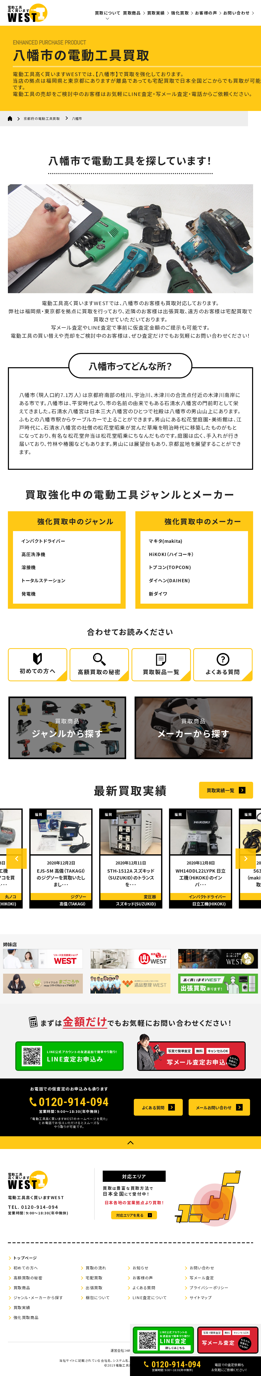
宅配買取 (94, 1279)
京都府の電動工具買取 (42, 118)
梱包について (98, 1299)
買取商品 (132, 13)
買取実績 (156, 13)
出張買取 (94, 1289)
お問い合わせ (236, 13)
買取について (108, 13)
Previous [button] (16, 860)
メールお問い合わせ (213, 1109)
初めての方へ (26, 1269)
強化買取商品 (26, 1319)
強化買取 (180, 13)
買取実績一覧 (220, 792)
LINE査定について (150, 1299)
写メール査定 (202, 1279)
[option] (61, 860)
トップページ (25, 1259)
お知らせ (140, 1269)
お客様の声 (206, 13)
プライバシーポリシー (209, 1289)
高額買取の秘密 (28, 1279)
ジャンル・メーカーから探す (38, 1299)
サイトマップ (201, 1299)
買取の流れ (96, 1269)
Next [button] (246, 860)
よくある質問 (153, 1109)
